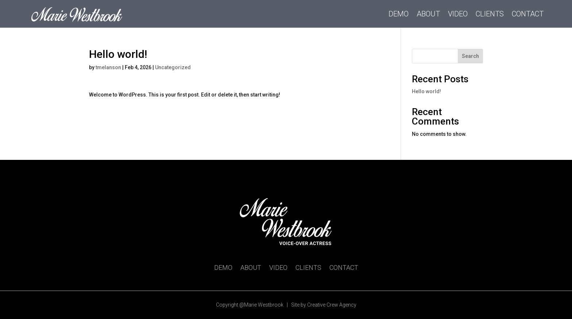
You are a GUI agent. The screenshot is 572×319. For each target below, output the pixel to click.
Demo (399, 13)
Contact (528, 13)
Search (470, 56)
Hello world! (426, 91)
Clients (490, 13)
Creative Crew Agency (331, 305)
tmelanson (108, 67)
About (428, 13)
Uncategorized (173, 67)
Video (458, 13)
